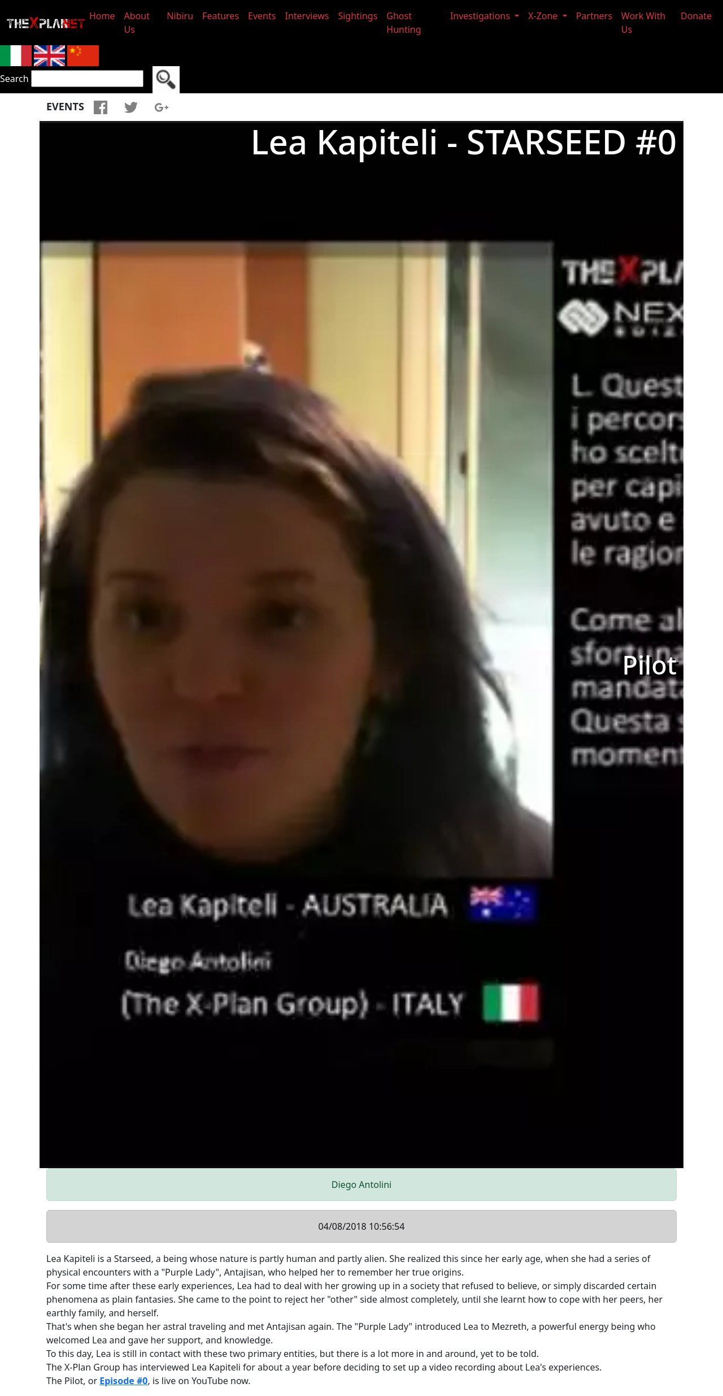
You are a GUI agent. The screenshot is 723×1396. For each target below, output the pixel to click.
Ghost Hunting (403, 23)
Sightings (357, 16)
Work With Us (643, 23)
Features (220, 16)
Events (262, 16)
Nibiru (180, 16)
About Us (137, 23)
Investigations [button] (481, 16)
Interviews (307, 16)
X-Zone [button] (544, 16)
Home (102, 16)
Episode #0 (123, 1381)
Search (14, 78)
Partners (594, 16)
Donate (696, 16)
